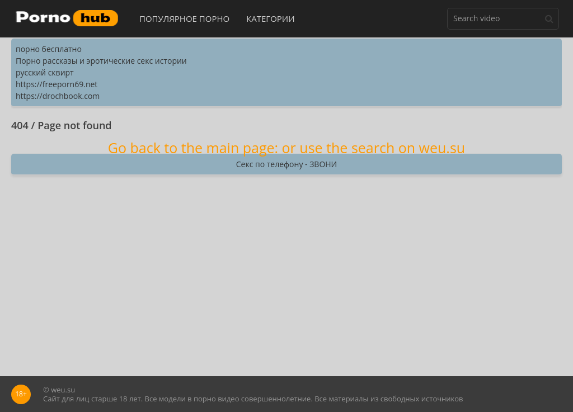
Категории (270, 18)
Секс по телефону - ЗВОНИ (286, 164)
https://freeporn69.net (56, 84)
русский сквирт (45, 72)
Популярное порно (184, 18)
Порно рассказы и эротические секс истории (101, 60)
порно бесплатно (49, 49)
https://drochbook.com (58, 96)
